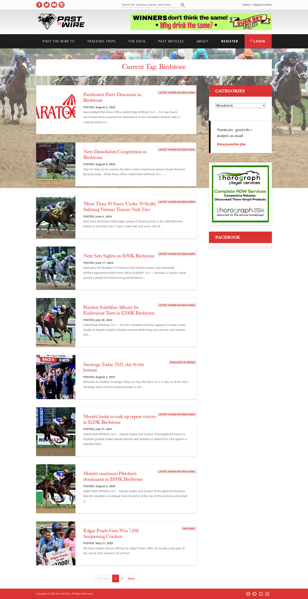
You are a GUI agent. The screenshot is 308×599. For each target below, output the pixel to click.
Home (246, 5)
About (203, 41)
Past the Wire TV (59, 41)
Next (131, 578)
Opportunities (262, 5)
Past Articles (171, 41)
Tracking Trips (101, 41)
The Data (137, 41)
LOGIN (257, 41)
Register (229, 41)
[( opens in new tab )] (39, 5)
